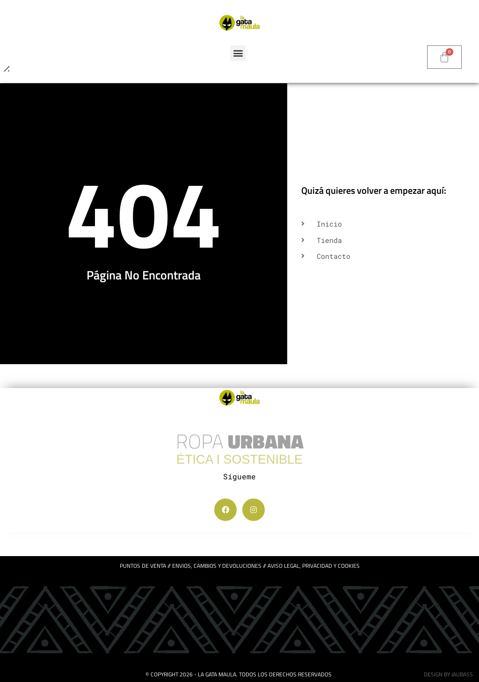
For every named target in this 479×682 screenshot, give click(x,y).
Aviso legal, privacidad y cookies (314, 565)
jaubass (462, 674)
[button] (238, 53)
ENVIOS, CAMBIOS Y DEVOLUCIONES (216, 565)
